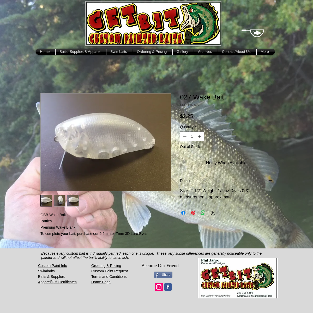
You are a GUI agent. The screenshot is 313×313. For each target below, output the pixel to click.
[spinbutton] (192, 136)
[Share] (163, 275)
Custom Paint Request (109, 271)
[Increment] (200, 136)
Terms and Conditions (109, 276)
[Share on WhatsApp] (203, 213)
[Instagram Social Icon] (159, 287)
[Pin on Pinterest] (193, 213)
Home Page (101, 282)
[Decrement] (184, 136)
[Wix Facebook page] (168, 287)
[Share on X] (213, 213)
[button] (275, 1)
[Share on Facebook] (183, 213)
